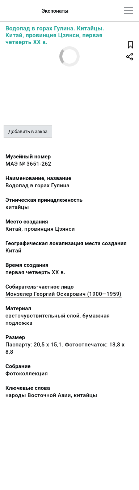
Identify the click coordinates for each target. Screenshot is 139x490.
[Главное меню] (129, 11)
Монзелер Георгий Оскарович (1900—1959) (63, 294)
